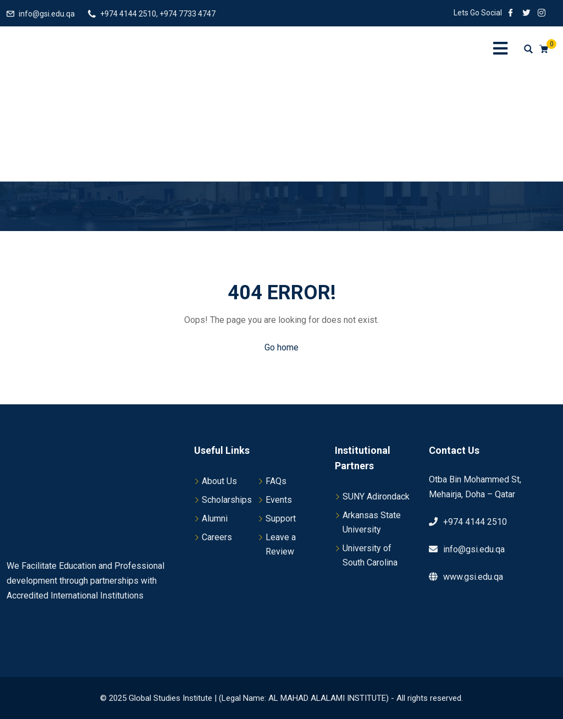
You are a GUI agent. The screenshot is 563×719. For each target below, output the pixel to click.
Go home (281, 347)
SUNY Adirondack (376, 496)
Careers (217, 537)
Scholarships (227, 500)
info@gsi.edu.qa (47, 13)
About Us (219, 481)
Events (279, 500)
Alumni (215, 518)
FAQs (276, 481)
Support (281, 518)
